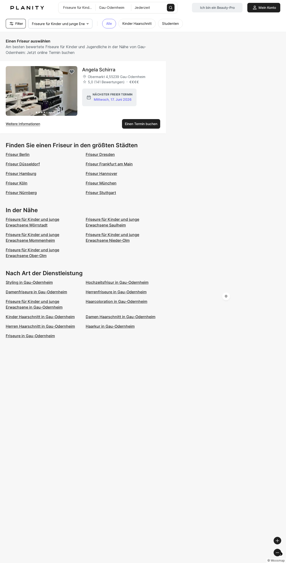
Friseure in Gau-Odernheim (30, 335)
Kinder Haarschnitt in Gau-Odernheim (40, 316)
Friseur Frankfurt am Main (109, 164)
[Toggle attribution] (281, 559)
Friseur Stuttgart (101, 192)
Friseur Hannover (101, 173)
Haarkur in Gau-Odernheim (110, 326)
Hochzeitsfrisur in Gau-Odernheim (117, 282)
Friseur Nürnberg (21, 192)
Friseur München (101, 183)
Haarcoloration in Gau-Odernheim (116, 301)
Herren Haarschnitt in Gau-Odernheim (40, 326)
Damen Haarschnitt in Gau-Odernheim (120, 316)
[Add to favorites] (71, 72)
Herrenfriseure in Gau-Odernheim (116, 291)
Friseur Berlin (18, 154)
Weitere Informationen (23, 124)
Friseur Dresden (100, 154)
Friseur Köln (16, 183)
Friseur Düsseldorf (23, 164)
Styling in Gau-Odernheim (29, 282)
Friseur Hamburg (21, 173)
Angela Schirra (98, 70)
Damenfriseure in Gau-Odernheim (36, 291)
